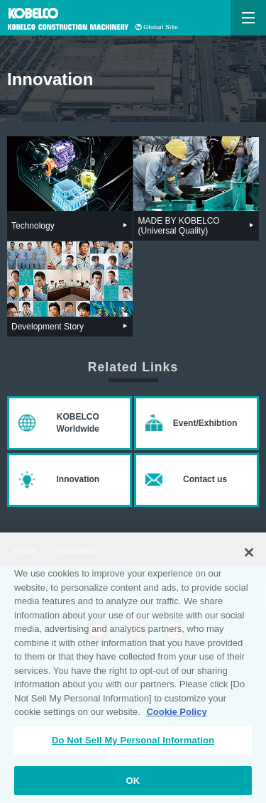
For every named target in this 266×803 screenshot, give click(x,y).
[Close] (249, 556)
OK (133, 784)
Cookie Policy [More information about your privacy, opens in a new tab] (176, 716)
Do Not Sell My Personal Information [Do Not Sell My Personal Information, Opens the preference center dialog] (133, 743)
